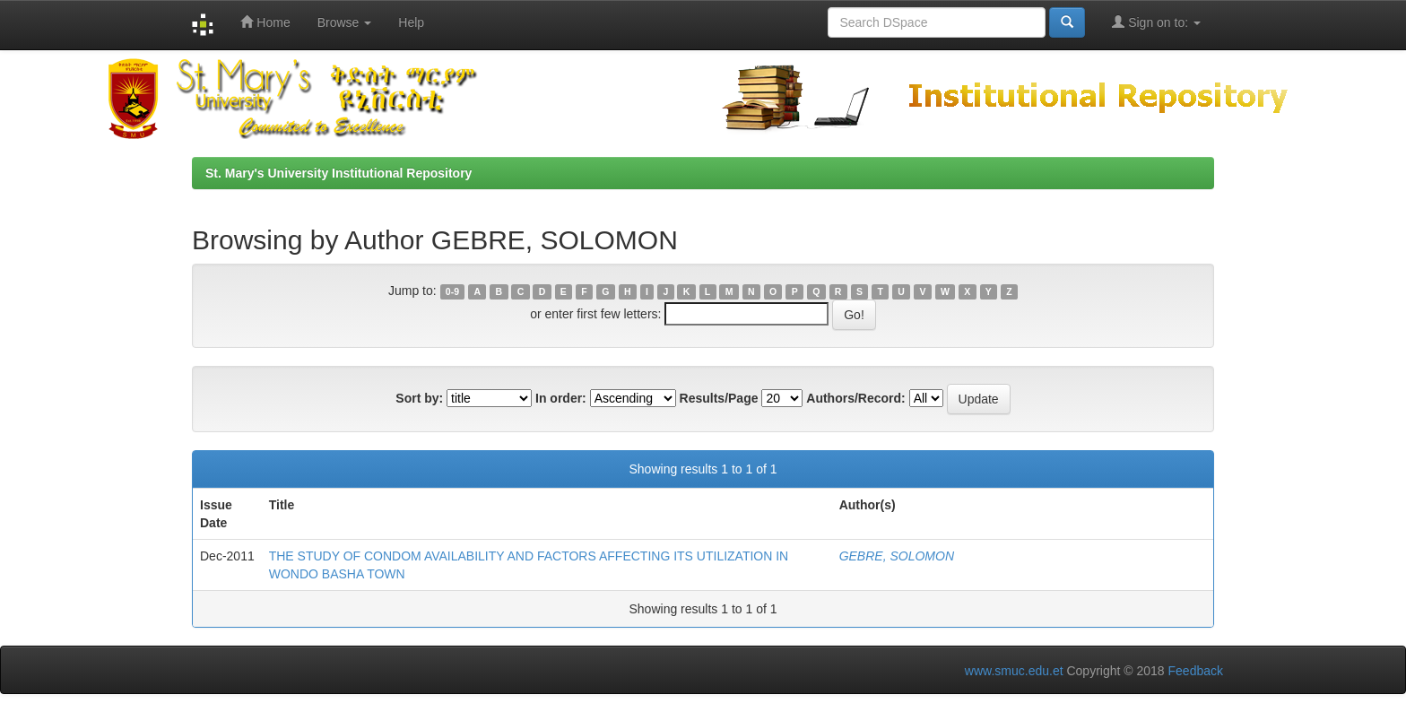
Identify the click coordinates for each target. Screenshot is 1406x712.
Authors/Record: (855, 398)
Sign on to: (1156, 22)
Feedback (1195, 671)
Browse (344, 22)
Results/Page (719, 398)
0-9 (452, 291)
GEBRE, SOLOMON (896, 556)
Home (265, 22)
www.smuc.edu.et (1014, 671)
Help (411, 22)
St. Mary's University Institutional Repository (338, 173)
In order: (560, 398)
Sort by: (419, 398)
